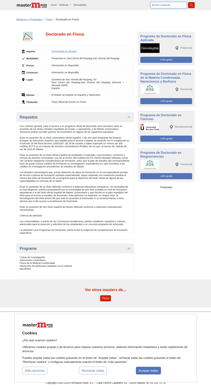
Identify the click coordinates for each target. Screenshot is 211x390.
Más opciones (35, 370)
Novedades (80, 5)
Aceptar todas (148, 370)
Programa (28, 248)
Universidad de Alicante (64, 51)
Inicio (54, 5)
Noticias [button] (64, 5)
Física (105, 298)
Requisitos (29, 117)
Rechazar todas (93, 370)
